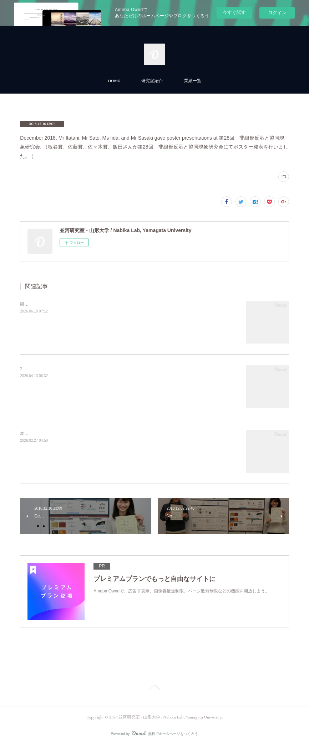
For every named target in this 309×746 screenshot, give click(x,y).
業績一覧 (192, 81)
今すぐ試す (234, 12)
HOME (114, 81)
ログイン (277, 12)
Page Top (154, 688)
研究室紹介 (152, 81)
